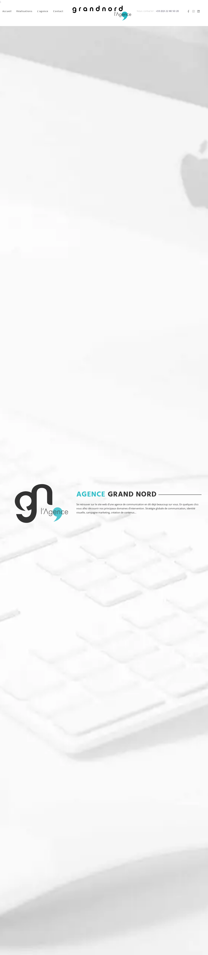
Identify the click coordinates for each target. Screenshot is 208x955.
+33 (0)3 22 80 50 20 (167, 11)
